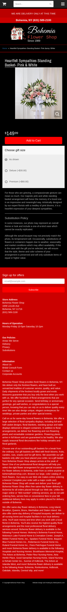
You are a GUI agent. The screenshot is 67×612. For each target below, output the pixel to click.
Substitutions (8, 350)
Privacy (6, 347)
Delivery (6, 344)
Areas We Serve (10, 341)
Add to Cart (33, 140)
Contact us (7, 371)
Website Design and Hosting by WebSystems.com (49, 582)
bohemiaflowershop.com (14, 474)
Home (4, 48)
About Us (7, 364)
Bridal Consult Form (12, 367)
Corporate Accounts (12, 374)
